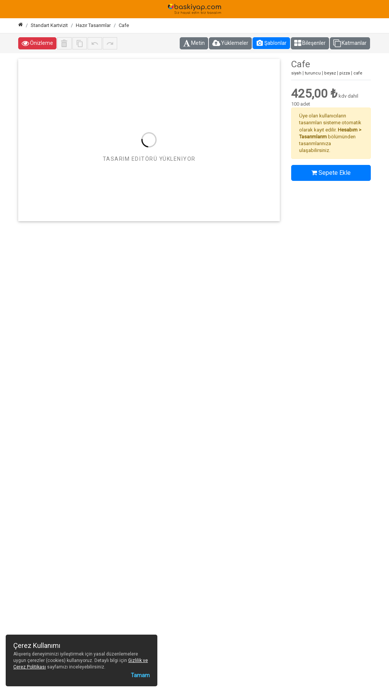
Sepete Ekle (331, 172)
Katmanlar (350, 43)
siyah (296, 73)
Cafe (124, 25)
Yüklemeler (230, 43)
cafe (357, 73)
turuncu (313, 73)
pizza (344, 73)
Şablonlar (271, 43)
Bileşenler (310, 43)
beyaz (330, 73)
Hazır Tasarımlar (93, 25)
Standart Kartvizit (49, 25)
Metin (194, 43)
